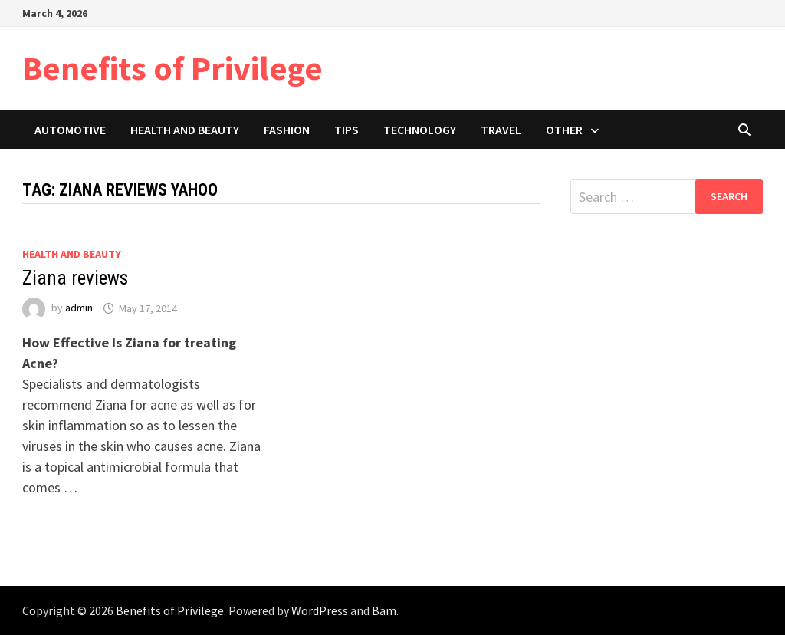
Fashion (287, 129)
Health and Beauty (184, 129)
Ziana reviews (75, 278)
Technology (419, 129)
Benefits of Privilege (172, 68)
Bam (384, 610)
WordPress (319, 610)
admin (79, 308)
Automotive (70, 129)
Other (564, 129)
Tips (346, 129)
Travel (501, 129)
